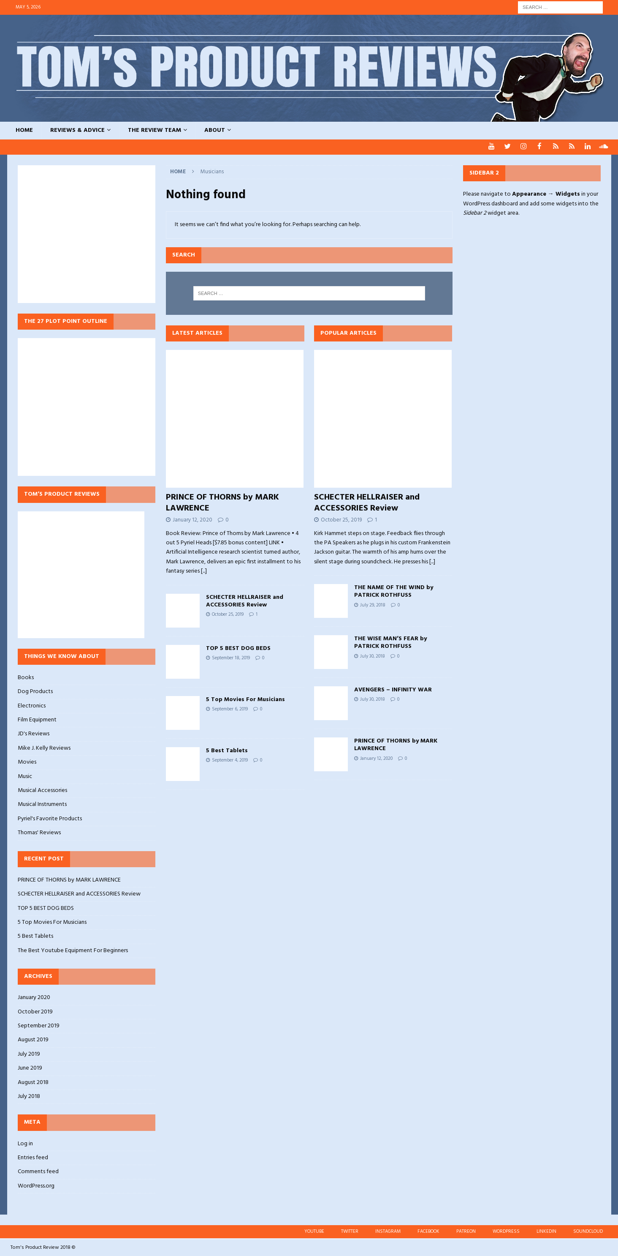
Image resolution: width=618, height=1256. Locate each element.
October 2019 (35, 1011)
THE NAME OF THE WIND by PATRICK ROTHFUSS (393, 591)
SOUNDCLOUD (588, 1231)
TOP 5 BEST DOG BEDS (238, 648)
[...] (204, 571)
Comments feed (38, 1171)
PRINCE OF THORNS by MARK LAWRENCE (222, 502)
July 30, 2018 (372, 656)
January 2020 (34, 997)
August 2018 (33, 1082)
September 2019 (39, 1025)
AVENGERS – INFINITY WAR (393, 689)
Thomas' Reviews (39, 832)
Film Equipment (37, 719)
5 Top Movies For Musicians (245, 699)
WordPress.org (36, 1185)
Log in (25, 1143)
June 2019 (30, 1068)
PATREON (466, 1231)
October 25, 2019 (228, 614)
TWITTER (349, 1231)
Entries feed (33, 1157)
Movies (27, 762)
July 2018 (29, 1096)
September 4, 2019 (230, 760)
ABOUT (214, 130)
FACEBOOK (428, 1231)
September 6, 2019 (230, 709)
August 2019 (33, 1039)
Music (25, 776)
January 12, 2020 (192, 519)
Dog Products (35, 691)
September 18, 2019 (231, 657)
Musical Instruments (42, 804)
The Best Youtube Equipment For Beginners (73, 950)
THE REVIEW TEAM (154, 130)
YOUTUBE (314, 1231)
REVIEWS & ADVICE (77, 130)
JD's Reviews (33, 733)
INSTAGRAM (388, 1231)
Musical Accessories (42, 790)
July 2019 (29, 1054)
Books (26, 677)
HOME (24, 130)
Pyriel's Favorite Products (50, 818)
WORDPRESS (506, 1231)
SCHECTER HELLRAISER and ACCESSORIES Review (244, 600)
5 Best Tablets (227, 750)
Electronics (32, 705)
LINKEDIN (546, 1231)
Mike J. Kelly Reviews (44, 748)
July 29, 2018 (372, 605)
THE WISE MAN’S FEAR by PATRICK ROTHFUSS (390, 642)
